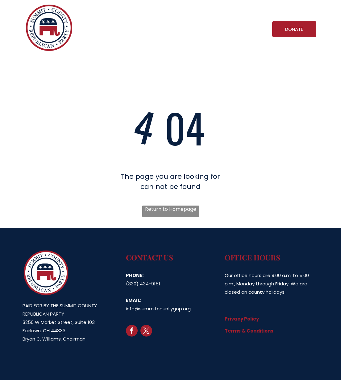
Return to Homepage (170, 209)
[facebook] (132, 331)
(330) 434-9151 (143, 283)
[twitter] (146, 331)
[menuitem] (127, 28)
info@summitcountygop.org (158, 308)
